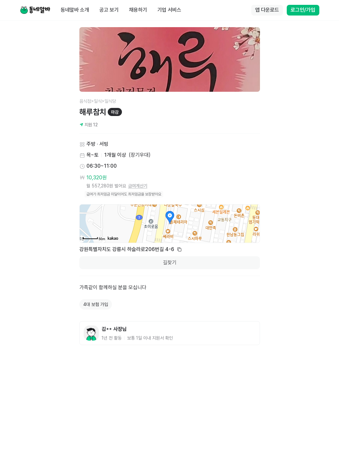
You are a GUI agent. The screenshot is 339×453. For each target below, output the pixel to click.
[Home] (35, 10)
